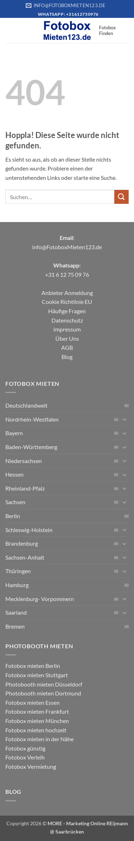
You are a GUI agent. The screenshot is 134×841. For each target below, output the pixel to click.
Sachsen (15, 501)
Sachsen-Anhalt (24, 557)
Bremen (15, 626)
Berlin (12, 515)
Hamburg (17, 584)
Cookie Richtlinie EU (67, 301)
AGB (67, 347)
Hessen (14, 474)
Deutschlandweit (26, 405)
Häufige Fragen (67, 311)
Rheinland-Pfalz (25, 488)
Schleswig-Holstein (29, 529)
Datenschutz (67, 320)
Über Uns (67, 338)
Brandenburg (21, 543)
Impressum (67, 329)
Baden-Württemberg (31, 446)
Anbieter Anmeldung (67, 292)
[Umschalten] (124, 419)
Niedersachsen (23, 460)
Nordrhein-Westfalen (32, 419)
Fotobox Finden (107, 30)
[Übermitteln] (121, 197)
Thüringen (18, 570)
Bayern (14, 432)
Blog (67, 356)
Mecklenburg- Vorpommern (39, 598)
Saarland (16, 612)
